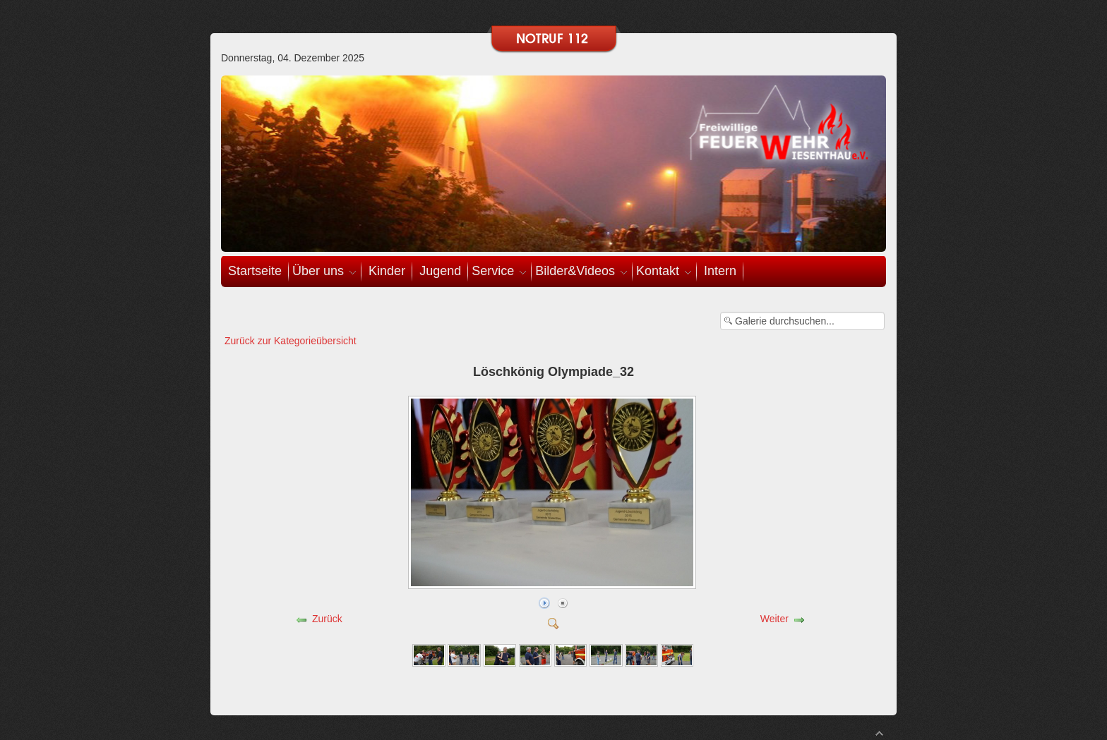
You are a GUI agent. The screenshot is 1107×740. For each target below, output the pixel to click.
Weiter (774, 618)
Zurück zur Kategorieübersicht (291, 340)
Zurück (327, 618)
